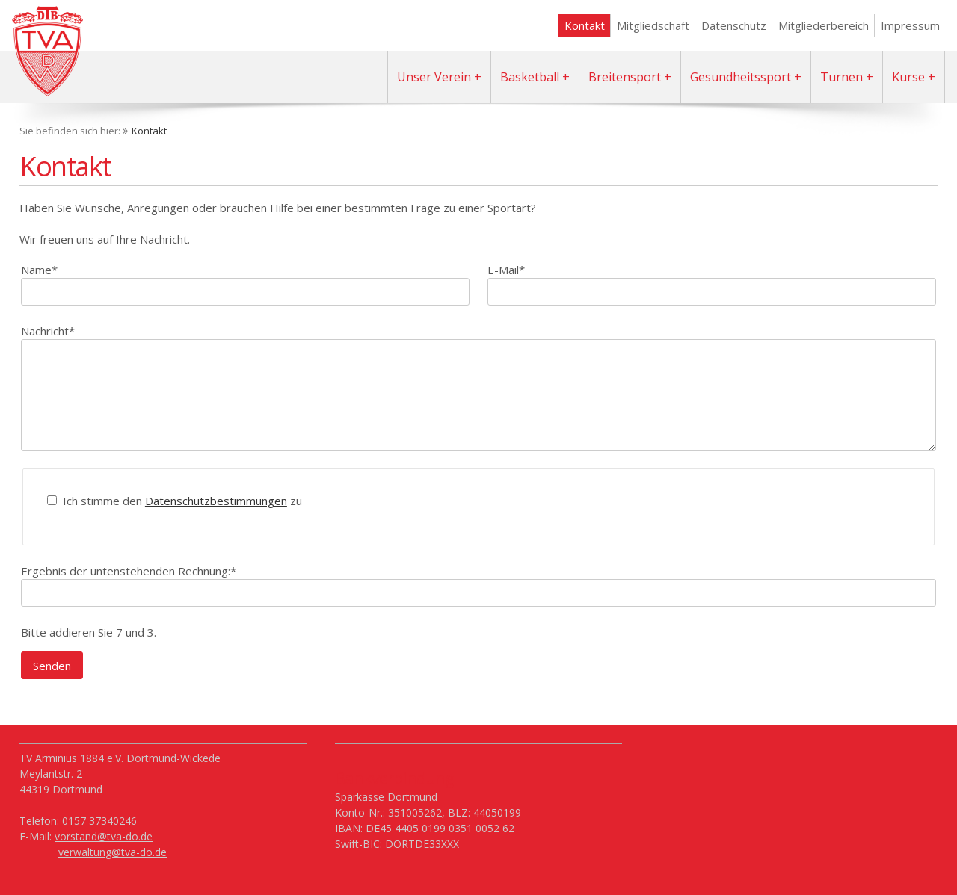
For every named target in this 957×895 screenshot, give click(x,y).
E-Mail (506, 269)
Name (39, 269)
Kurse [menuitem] (908, 77)
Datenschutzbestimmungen (216, 500)
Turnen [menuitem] (841, 77)
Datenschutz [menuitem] (733, 25)
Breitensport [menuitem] (624, 77)
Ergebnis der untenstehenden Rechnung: (128, 570)
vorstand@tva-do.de (104, 836)
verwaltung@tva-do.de (112, 852)
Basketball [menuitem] (529, 77)
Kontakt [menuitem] (584, 25)
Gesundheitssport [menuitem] (740, 77)
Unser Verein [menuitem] (434, 77)
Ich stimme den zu (181, 500)
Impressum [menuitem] (910, 25)
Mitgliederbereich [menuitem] (823, 25)
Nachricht (48, 330)
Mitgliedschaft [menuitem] (653, 25)
